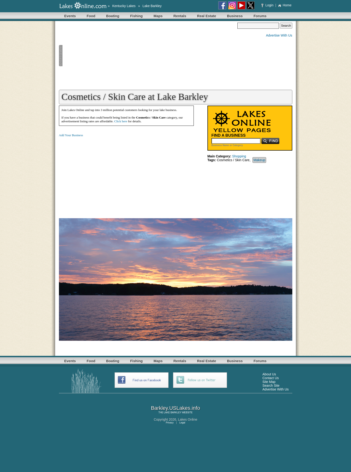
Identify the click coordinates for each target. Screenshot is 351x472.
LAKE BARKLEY (172, 412)
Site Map (268, 382)
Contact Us (270, 378)
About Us (269, 374)
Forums (260, 16)
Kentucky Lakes (124, 6)
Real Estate (206, 16)
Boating (112, 16)
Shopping (239, 156)
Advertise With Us (279, 35)
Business (235, 16)
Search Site (270, 385)
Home (284, 5)
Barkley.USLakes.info (175, 408)
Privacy (169, 422)
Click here (120, 121)
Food (91, 16)
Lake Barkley (152, 6)
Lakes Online (187, 419)
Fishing (136, 16)
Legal (182, 422)
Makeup (259, 160)
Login (267, 5)
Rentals (179, 16)
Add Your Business (71, 135)
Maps (158, 16)
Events (70, 16)
